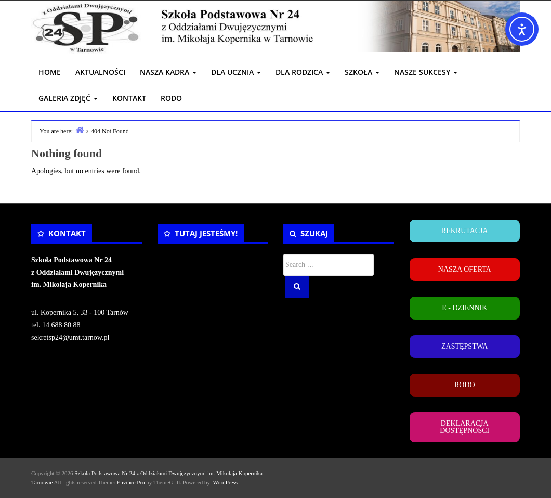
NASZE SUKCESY (425, 72)
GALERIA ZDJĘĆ (68, 98)
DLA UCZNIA (236, 72)
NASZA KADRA (168, 72)
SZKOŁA (362, 72)
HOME (49, 72)
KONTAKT (129, 98)
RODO (171, 98)
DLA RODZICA (303, 72)
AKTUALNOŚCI (100, 72)
